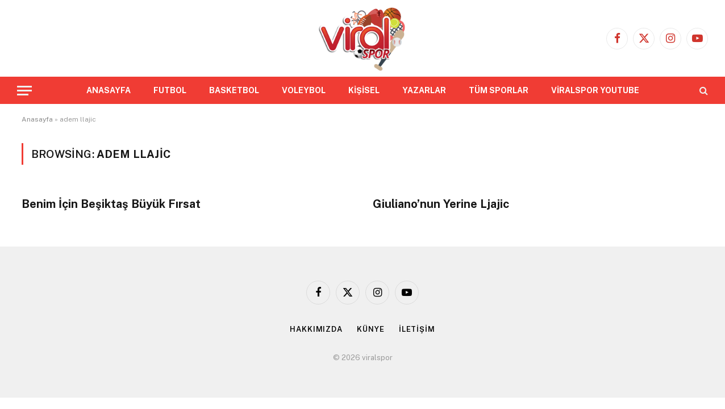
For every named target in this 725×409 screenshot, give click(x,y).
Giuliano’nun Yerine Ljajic (441, 204)
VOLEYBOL (304, 90)
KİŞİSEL (364, 90)
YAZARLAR (424, 90)
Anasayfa (37, 119)
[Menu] (24, 90)
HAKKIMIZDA (316, 329)
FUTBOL (169, 90)
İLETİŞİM (417, 329)
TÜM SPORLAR (498, 90)
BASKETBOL (234, 90)
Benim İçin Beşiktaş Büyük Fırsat (111, 204)
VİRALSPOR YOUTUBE (595, 90)
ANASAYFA (108, 90)
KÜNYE (371, 329)
